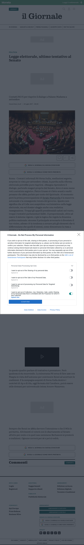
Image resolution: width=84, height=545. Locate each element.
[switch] (71, 270)
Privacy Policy (55, 310)
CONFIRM (25, 302)
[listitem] (42, 266)
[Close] (79, 235)
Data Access (41, 310)
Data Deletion (29, 310)
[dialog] (42, 272)
